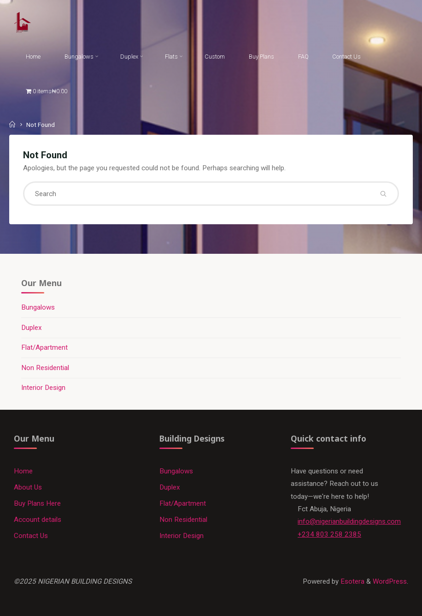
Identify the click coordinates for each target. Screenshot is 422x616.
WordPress (390, 581)
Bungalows (38, 307)
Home (23, 471)
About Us (28, 487)
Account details (37, 519)
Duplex (31, 327)
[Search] (383, 193)
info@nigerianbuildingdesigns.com (349, 521)
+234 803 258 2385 (329, 534)
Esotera (351, 581)
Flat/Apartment (44, 347)
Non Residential (45, 368)
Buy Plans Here (37, 503)
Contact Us (31, 536)
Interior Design (43, 387)
